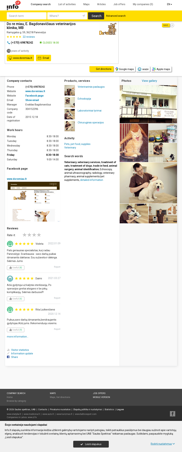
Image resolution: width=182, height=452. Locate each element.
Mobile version (101, 397)
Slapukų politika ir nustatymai (87, 409)
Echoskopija (84, 98)
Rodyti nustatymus (163, 443)
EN (170, 4)
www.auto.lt (48, 414)
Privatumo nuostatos (60, 409)
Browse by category (16, 401)
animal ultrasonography (77, 172)
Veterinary (70, 147)
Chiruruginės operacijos (91, 122)
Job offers (119, 4)
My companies (143, 4)
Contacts (42, 409)
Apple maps (161, 69)
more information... (17, 336)
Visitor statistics (18, 350)
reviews (29, 36)
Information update (20, 353)
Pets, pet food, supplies (77, 144)
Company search (41, 4)
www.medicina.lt (32, 414)
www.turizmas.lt (64, 414)
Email (43, 58)
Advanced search (116, 15)
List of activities (67, 4)
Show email (32, 100)
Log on (120, 409)
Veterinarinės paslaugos (91, 86)
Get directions (63, 397)
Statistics (109, 409)
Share (12, 357)
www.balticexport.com (86, 414)
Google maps (125, 69)
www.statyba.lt (14, 414)
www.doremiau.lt (20, 58)
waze (143, 69)
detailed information (91, 180)
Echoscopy (106, 169)
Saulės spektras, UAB (25, 409)
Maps (86, 4)
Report (57, 267)
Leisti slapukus (91, 444)
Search (96, 16)
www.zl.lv (32, 417)
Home (10, 397)
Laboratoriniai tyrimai (89, 110)
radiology (97, 172)
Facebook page (34, 95)
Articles (101, 4)
